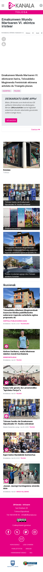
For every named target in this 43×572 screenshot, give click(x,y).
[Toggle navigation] (3, 5)
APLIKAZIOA (11, 120)
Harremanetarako (18, 553)
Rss (31, 553)
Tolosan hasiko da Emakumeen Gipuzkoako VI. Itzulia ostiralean (18, 422)
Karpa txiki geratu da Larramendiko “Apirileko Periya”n (20, 389)
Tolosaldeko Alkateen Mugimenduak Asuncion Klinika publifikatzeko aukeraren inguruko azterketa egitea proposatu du (20, 314)
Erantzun (35, 130)
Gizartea (6, 91)
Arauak (29, 549)
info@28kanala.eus (28, 515)
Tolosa (21, 12)
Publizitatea (17, 549)
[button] (6, 165)
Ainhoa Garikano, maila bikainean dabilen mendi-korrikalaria (19, 352)
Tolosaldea (24, 323)
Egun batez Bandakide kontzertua (19, 455)
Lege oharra (28, 545)
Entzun (28, 33)
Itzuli (37, 33)
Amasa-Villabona (22, 491)
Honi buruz (14, 545)
